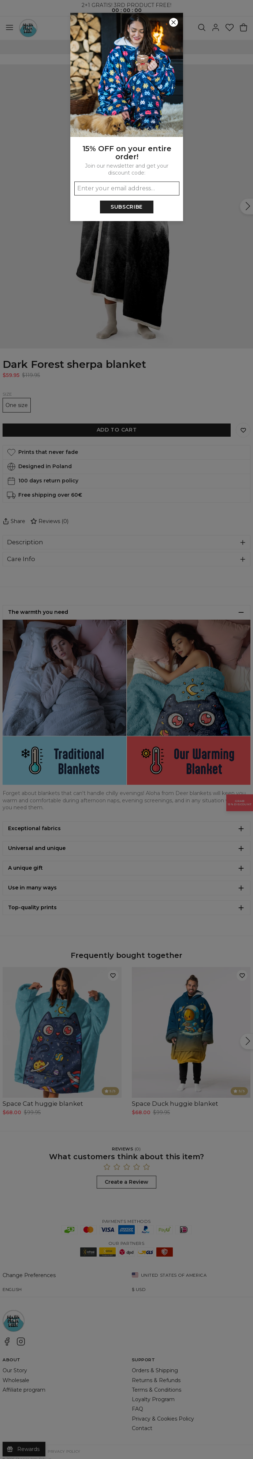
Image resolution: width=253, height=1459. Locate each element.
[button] (126, 729)
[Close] (173, 22)
